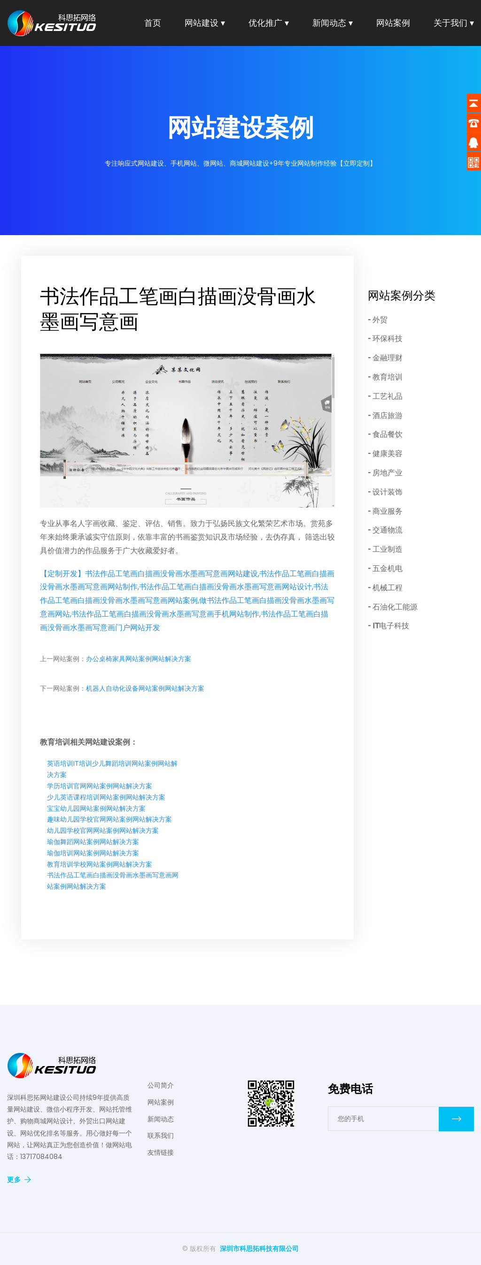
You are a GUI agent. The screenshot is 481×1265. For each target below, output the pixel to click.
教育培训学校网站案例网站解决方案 (99, 864)
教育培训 (387, 377)
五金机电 (387, 568)
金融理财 (387, 357)
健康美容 (387, 453)
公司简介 (160, 1085)
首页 (152, 23)
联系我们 (160, 1135)
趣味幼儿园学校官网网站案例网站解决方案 (109, 819)
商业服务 (387, 511)
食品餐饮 (387, 434)
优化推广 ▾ (268, 23)
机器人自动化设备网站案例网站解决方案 (145, 688)
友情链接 (160, 1152)
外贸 (380, 319)
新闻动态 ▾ (332, 23)
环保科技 (387, 338)
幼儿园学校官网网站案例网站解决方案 (103, 830)
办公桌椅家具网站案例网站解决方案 (138, 658)
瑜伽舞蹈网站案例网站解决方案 (93, 841)
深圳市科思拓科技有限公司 (259, 1248)
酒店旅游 (387, 415)
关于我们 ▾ (454, 23)
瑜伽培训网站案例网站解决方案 (93, 853)
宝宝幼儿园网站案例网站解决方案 (96, 808)
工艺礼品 (387, 396)
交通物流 (387, 530)
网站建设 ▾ (205, 23)
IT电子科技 (390, 625)
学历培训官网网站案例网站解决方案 (99, 786)
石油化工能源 (395, 606)
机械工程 (387, 587)
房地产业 (387, 472)
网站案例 (393, 23)
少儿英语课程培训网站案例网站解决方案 (106, 797)
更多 (19, 1179)
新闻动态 (160, 1119)
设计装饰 (387, 492)
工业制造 (387, 549)
